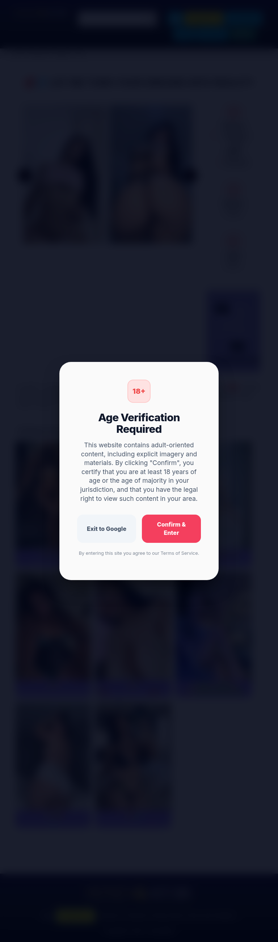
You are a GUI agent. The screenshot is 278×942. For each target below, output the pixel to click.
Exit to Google (106, 528)
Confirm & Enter (171, 528)
